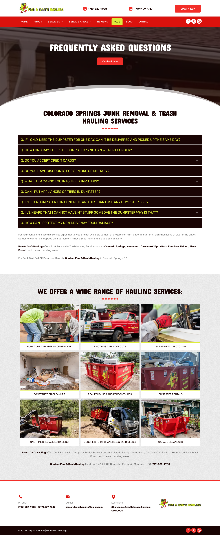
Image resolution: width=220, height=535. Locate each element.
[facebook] (188, 21)
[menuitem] (24, 21)
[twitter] (193, 21)
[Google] (199, 21)
